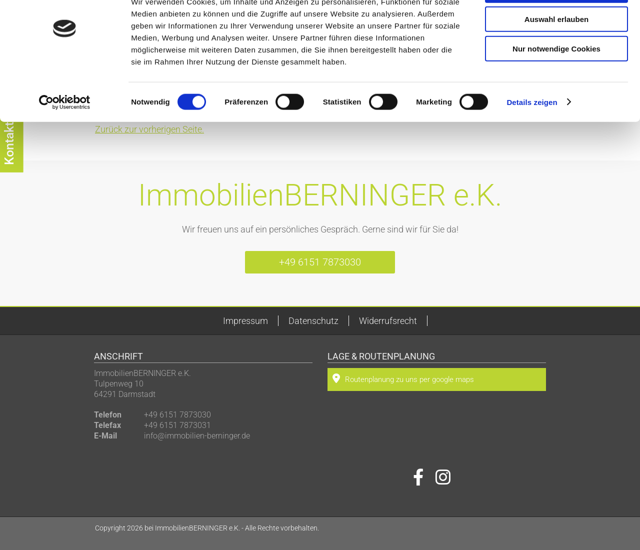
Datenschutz (313, 321)
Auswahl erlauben (556, 54)
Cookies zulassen (556, 24)
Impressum (245, 321)
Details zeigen (531, 136)
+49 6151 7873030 (320, 262)
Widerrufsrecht (388, 321)
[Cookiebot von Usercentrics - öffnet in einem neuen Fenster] (64, 137)
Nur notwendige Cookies (556, 83)
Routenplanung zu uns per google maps (403, 378)
